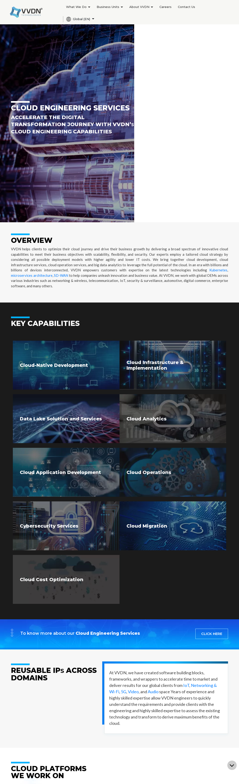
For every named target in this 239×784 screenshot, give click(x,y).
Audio (153, 483)
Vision (61, 724)
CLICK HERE (211, 425)
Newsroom (110, 731)
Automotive (65, 752)
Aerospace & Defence (74, 745)
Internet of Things (71, 717)
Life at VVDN (156, 696)
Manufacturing (23, 703)
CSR (104, 710)
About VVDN (141, 7)
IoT (186, 477)
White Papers (112, 752)
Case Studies (111, 745)
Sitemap (147, 775)
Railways (63, 766)
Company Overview (117, 696)
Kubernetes (218, 62)
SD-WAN (61, 67)
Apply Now (154, 710)
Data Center (66, 759)
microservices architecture (32, 67)
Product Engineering (28, 696)
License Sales (22, 738)
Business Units (110, 7)
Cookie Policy (151, 779)
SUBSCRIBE (211, 657)
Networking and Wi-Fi (74, 710)
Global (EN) (78, 19)
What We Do (78, 7)
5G (123, 483)
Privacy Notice (184, 775)
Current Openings (160, 703)
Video (133, 483)
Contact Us (186, 7)
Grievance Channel (209, 775)
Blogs (105, 738)
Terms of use (163, 775)
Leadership (110, 703)
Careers (165, 7)
